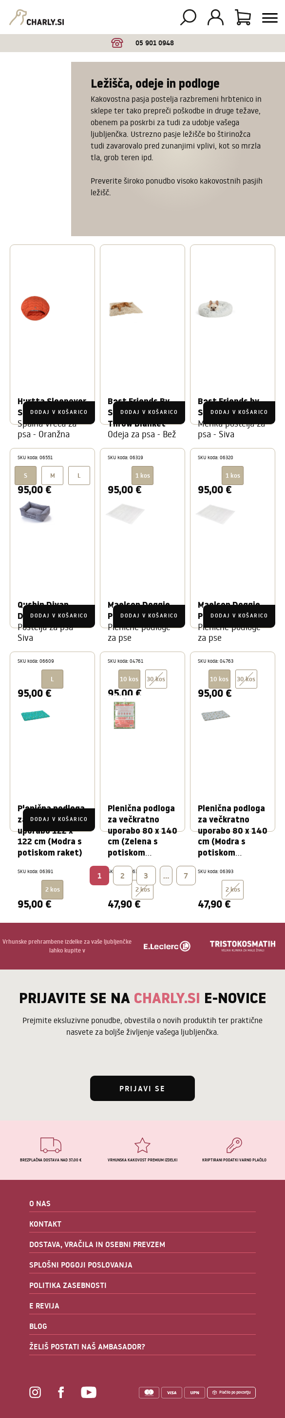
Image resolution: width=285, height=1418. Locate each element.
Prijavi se (142, 1088)
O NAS (40, 1203)
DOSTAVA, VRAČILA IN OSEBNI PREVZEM (97, 1244)
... (166, 875)
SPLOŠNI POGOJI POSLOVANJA (81, 1264)
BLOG (38, 1326)
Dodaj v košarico (59, 412)
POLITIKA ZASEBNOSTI (68, 1285)
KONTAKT (45, 1223)
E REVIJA (44, 1305)
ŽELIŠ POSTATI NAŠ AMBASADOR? (87, 1346)
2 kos (142, 889)
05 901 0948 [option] (142, 43)
